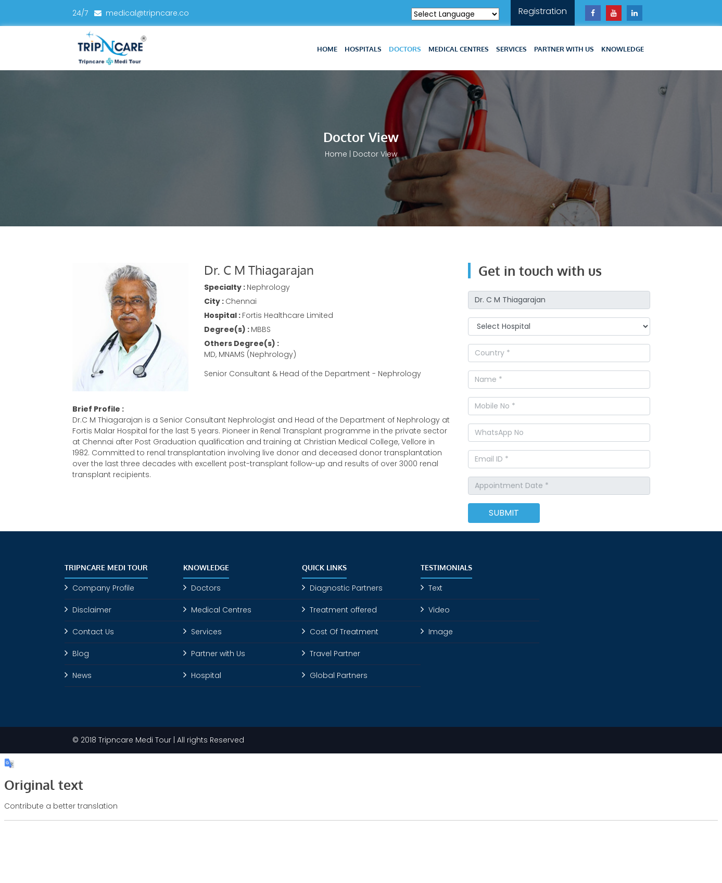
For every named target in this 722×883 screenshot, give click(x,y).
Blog (80, 653)
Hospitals (363, 49)
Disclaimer (91, 610)
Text (435, 588)
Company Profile (103, 588)
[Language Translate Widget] (455, 14)
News (82, 675)
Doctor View (375, 154)
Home (327, 49)
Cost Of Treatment (344, 631)
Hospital (206, 675)
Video (439, 610)
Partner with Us (564, 49)
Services (511, 49)
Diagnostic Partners (346, 588)
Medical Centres (458, 49)
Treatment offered (343, 610)
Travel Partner (335, 653)
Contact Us (93, 631)
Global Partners (339, 675)
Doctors (405, 49)
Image (440, 631)
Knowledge (622, 49)
